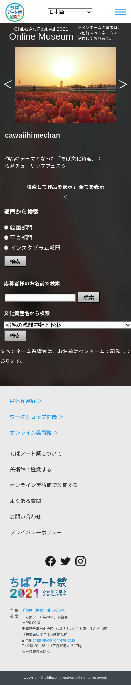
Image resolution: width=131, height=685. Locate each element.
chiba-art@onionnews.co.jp (54, 640)
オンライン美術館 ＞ (34, 432)
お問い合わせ (25, 516)
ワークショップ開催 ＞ (37, 417)
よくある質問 (25, 501)
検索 (15, 262)
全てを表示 (91, 187)
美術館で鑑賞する (31, 469)
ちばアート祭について (36, 453)
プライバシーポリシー (36, 532)
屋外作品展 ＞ (26, 401)
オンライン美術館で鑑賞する (44, 485)
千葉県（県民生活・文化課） (44, 610)
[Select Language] (70, 11)
